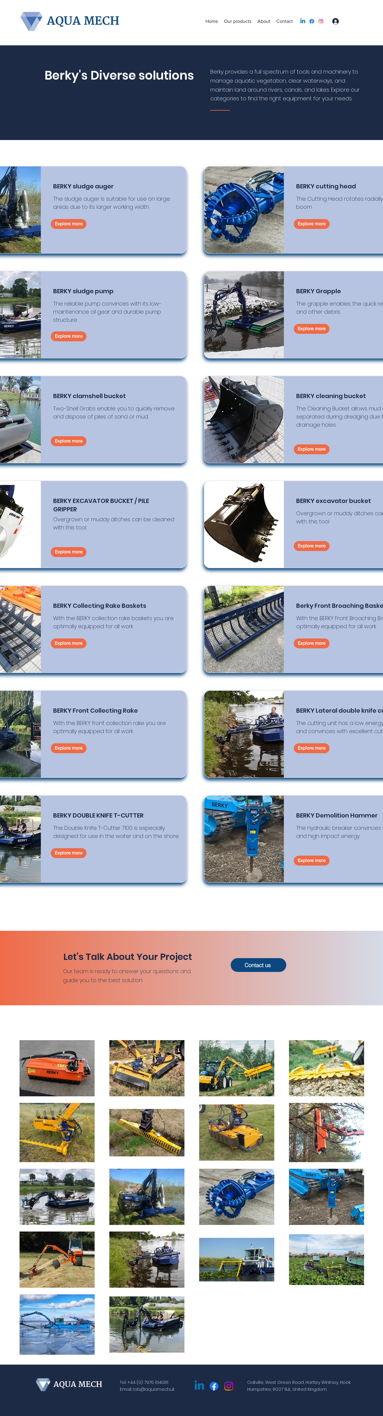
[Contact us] (258, 965)
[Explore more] (69, 224)
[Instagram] (321, 21)
